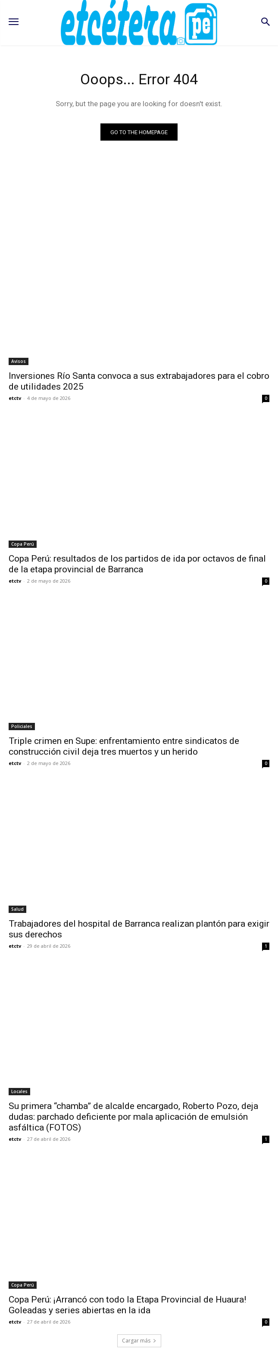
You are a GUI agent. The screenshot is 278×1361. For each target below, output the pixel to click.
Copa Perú (22, 544)
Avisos (18, 361)
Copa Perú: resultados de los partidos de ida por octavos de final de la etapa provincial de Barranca (137, 564)
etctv (15, 398)
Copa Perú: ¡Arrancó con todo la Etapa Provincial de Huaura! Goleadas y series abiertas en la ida (127, 1304)
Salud (17, 909)
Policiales (21, 726)
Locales (19, 1091)
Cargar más (139, 1340)
